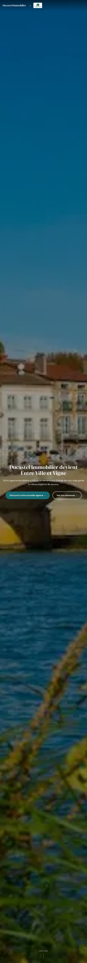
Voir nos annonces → (67, 496)
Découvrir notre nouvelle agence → (28, 496)
